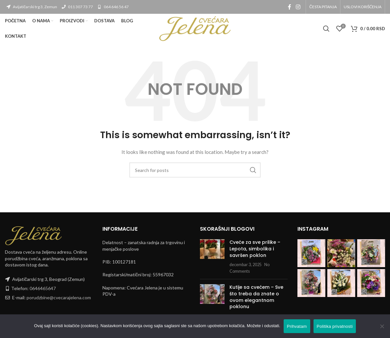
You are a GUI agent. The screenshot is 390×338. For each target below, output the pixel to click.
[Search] (326, 28)
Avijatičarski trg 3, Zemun (31, 6)
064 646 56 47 (113, 6)
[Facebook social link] (289, 7)
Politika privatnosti (335, 326)
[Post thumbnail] (212, 256)
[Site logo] (195, 28)
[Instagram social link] (297, 7)
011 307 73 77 (77, 6)
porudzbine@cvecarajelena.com (59, 297)
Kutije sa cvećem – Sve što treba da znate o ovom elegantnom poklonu (256, 297)
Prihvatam (297, 326)
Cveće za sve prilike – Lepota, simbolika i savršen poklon (254, 248)
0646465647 (43, 288)
